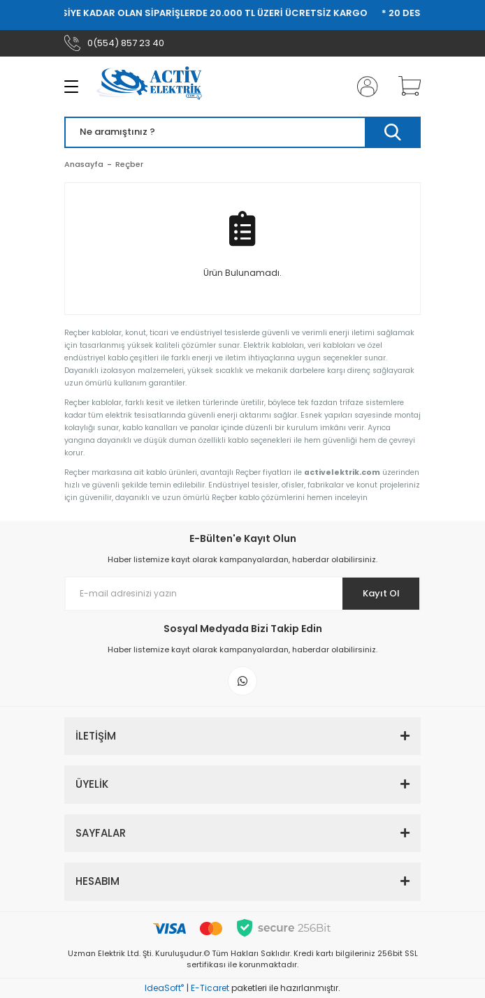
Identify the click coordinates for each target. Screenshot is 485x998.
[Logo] (154, 87)
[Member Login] (363, 86)
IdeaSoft (164, 988)
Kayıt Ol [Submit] (381, 593)
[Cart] (405, 86)
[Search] (242, 132)
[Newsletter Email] (242, 593)
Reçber (129, 164)
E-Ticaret (210, 988)
